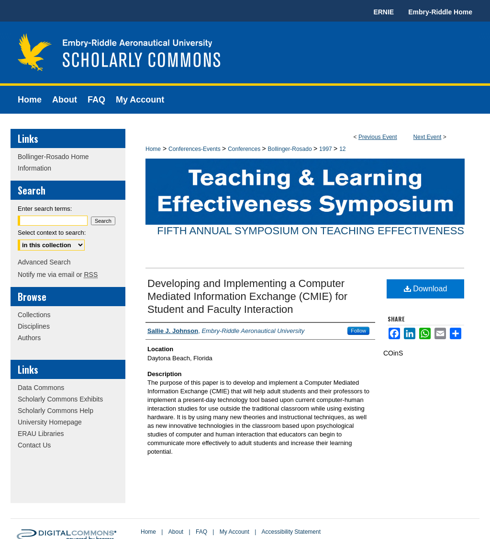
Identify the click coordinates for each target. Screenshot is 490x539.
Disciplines (34, 326)
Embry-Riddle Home (440, 12)
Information (34, 168)
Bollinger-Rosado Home (53, 157)
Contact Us (34, 445)
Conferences (245, 149)
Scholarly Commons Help (55, 410)
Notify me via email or (58, 274)
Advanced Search (44, 262)
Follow (358, 330)
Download (425, 289)
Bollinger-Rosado (290, 149)
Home (153, 149)
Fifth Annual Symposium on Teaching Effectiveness (310, 231)
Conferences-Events (195, 149)
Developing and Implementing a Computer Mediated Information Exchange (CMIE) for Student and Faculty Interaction (247, 296)
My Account (234, 531)
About (175, 531)
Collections (34, 315)
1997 (326, 149)
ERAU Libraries (41, 433)
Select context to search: (52, 232)
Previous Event (377, 137)
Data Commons (41, 387)
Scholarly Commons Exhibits (60, 399)
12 (342, 149)
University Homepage (50, 422)
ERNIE (383, 12)
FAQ (201, 531)
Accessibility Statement (291, 531)
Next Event (427, 137)
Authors (29, 338)
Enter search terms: (45, 208)
